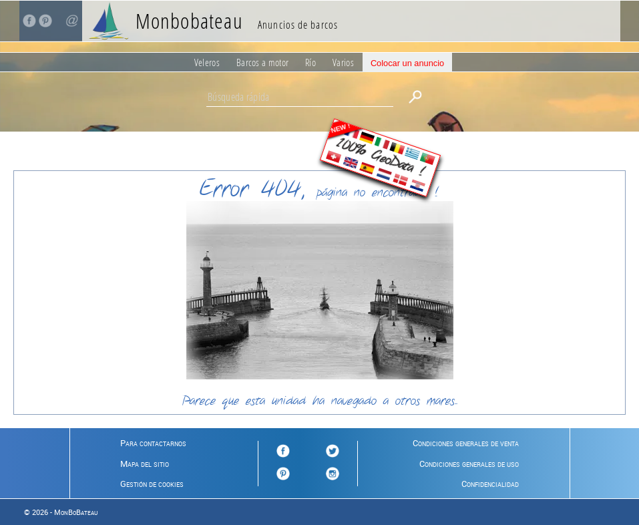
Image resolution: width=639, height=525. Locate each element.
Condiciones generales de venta (466, 443)
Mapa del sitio (144, 464)
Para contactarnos (153, 443)
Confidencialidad (490, 484)
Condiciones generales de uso (469, 464)
